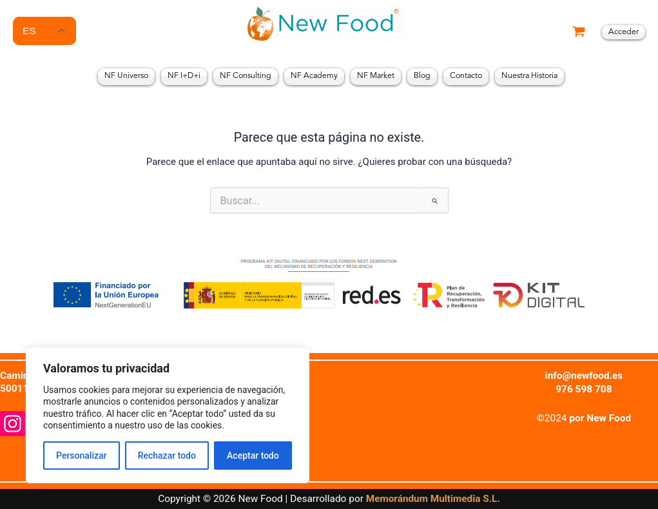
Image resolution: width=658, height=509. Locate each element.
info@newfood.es (584, 375)
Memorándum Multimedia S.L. (433, 499)
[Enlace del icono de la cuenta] (623, 32)
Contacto (466, 76)
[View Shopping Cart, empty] (578, 33)
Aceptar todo (253, 455)
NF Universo (126, 76)
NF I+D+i (184, 76)
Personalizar (81, 455)
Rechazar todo (167, 455)
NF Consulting (245, 76)
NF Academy (314, 76)
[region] (167, 415)
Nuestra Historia (529, 76)
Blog (422, 76)
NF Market (375, 76)
